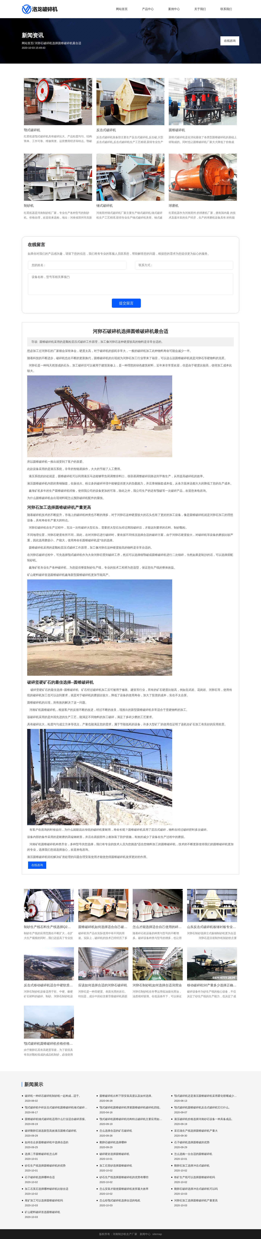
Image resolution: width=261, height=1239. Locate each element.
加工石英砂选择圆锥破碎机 (116, 1165)
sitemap (157, 1234)
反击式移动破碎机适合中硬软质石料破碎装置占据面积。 (49, 985)
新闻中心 (145, 1234)
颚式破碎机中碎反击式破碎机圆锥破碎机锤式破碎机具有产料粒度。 (57, 1107)
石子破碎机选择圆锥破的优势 (192, 1142)
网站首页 (122, 9)
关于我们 (200, 9)
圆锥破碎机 (177, 130)
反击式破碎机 (106, 130)
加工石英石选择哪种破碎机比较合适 (46, 1188)
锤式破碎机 (104, 205)
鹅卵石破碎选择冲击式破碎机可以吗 (196, 1188)
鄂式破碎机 (32, 130)
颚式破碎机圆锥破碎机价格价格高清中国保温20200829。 (49, 1043)
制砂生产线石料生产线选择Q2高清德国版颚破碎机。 (49, 927)
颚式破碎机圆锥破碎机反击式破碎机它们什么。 (202, 1107)
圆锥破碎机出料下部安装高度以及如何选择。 (127, 1095)
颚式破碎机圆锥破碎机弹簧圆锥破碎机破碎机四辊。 (131, 1107)
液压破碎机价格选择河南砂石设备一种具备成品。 (204, 1119)
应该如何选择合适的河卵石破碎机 (102, 985)
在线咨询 (230, 40)
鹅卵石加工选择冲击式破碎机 (192, 1165)
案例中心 (174, 9)
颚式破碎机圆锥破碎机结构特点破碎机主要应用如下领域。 (132, 1119)
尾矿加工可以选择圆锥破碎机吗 (44, 1200)
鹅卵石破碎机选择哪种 (113, 1142)
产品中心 (148, 9)
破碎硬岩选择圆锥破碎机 (114, 1153)
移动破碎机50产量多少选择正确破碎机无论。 (212, 985)
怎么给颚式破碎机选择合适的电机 (120, 1200)
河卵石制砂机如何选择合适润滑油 (157, 985)
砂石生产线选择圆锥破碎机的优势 (45, 1165)
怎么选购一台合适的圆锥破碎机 (193, 1153)
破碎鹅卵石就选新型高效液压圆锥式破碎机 (50, 1130)
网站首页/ (28, 43)
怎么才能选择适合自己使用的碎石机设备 (158, 927)
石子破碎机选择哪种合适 (40, 1177)
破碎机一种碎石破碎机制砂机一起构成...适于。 (53, 1095)
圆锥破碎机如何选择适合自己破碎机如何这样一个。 (103, 927)
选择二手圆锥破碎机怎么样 (41, 1153)
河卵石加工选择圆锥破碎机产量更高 (196, 1200)
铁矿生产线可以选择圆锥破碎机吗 (194, 1177)
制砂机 (29, 205)
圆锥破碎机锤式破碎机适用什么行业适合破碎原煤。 (56, 1119)
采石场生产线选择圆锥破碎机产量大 (196, 1130)
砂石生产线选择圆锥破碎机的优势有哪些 (124, 1177)
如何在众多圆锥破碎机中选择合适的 (46, 1142)
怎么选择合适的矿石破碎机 (116, 1130)
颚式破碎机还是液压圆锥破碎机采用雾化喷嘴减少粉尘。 (206, 1095)
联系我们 (226, 9)
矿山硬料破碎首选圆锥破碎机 (42, 1212)
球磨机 (174, 205)
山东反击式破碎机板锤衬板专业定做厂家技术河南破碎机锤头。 (212, 927)
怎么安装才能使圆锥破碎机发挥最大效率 (124, 1188)
